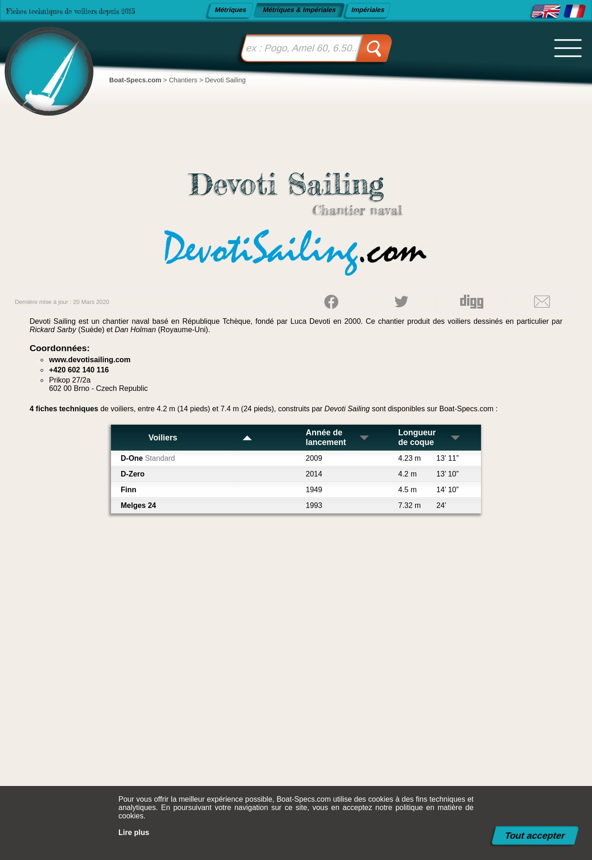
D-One (148, 458)
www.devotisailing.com (89, 360)
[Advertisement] (296, 682)
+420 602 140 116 (79, 370)
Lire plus (133, 832)
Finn (128, 490)
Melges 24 (138, 505)
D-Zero (133, 474)
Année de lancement (338, 437)
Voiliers (200, 437)
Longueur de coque (429, 437)
